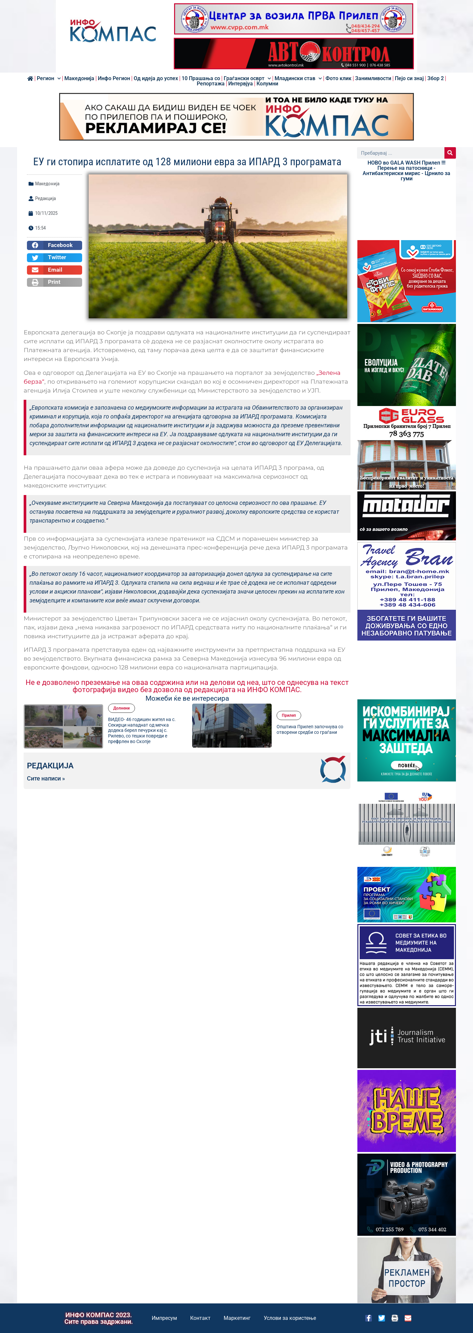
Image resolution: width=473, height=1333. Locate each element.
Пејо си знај (409, 78)
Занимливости (373, 78)
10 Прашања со (201, 78)
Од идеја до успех (156, 78)
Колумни (267, 83)
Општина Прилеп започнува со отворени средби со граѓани (310, 729)
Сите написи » (46, 778)
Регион (49, 78)
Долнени (121, 708)
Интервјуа (240, 83)
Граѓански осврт (247, 78)
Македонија (79, 78)
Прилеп (289, 715)
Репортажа (211, 83)
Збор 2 (435, 78)
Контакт (200, 1318)
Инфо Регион (114, 78)
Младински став (298, 78)
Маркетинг (237, 1318)
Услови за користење (290, 1318)
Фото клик (338, 78)
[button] (54, 245)
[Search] (450, 153)
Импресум (164, 1318)
